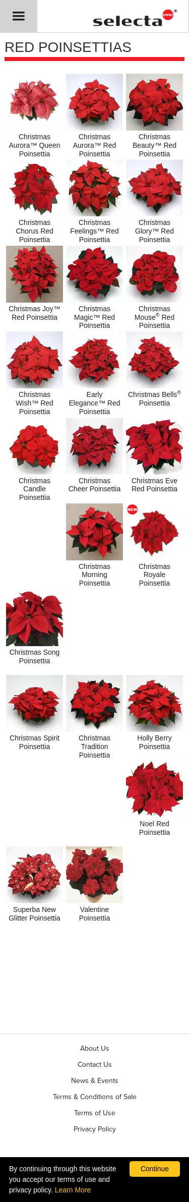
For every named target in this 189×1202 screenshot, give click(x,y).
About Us (94, 1048)
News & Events (94, 1080)
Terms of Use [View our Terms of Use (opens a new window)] (94, 1113)
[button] (18, 16)
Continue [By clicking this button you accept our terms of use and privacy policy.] (155, 1169)
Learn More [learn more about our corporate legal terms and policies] (73, 1190)
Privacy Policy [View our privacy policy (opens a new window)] (95, 1129)
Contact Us (95, 1064)
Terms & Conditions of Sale (95, 1097)
